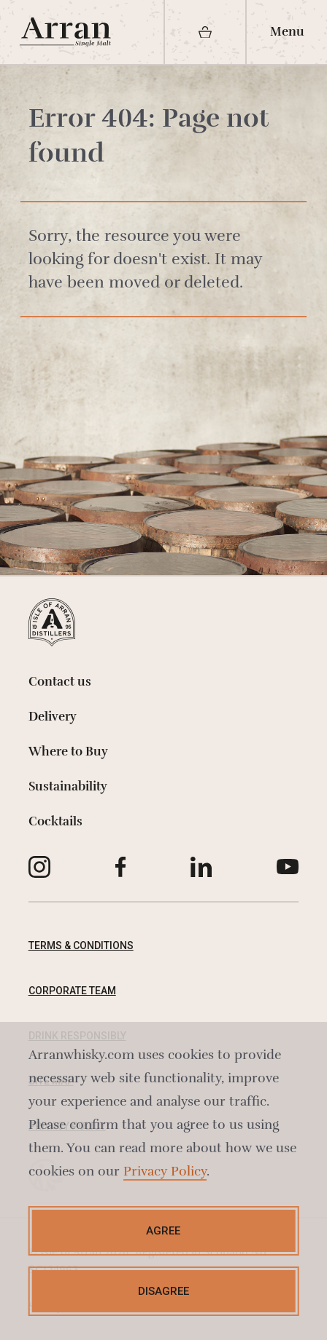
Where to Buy (68, 751)
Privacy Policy (165, 1171)
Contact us (59, 681)
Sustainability (67, 786)
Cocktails (55, 821)
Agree (163, 1230)
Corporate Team (72, 990)
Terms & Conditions (81, 945)
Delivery (52, 716)
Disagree (163, 1291)
